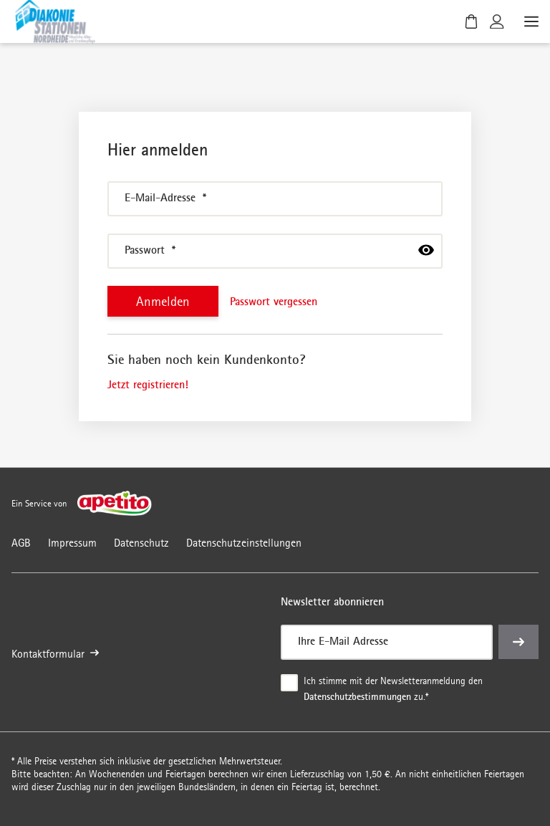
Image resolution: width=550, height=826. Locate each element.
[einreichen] (518, 642)
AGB (21, 542)
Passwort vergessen (273, 301)
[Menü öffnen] (530, 21)
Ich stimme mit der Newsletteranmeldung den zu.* (395, 690)
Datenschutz (141, 542)
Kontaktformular (55, 654)
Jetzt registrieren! (147, 384)
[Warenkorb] (471, 21)
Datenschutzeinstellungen (243, 542)
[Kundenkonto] (497, 21)
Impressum (72, 542)
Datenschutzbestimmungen (357, 696)
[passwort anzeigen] (426, 250)
